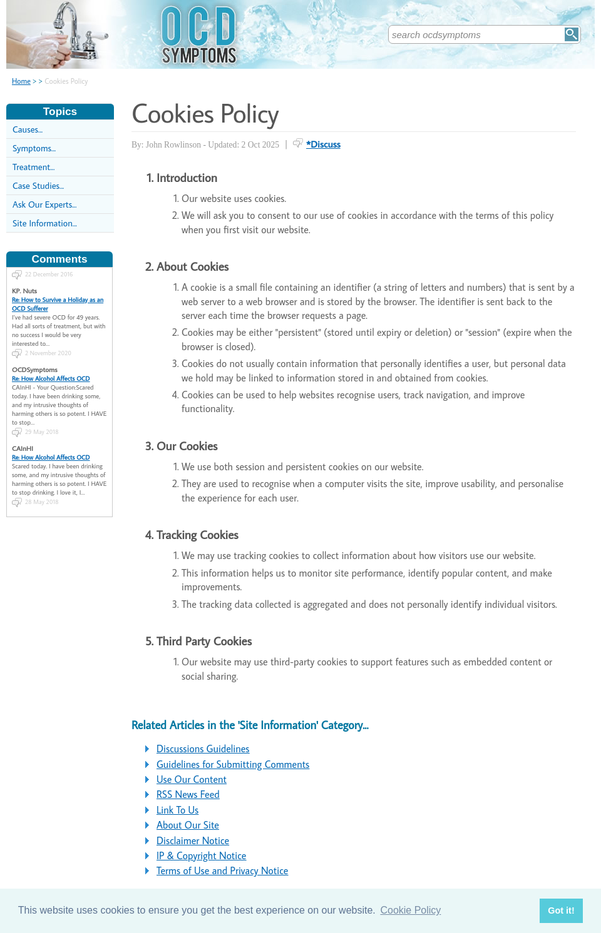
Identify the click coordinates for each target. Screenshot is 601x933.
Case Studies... (38, 185)
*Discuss (323, 144)
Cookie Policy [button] (410, 910)
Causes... (28, 129)
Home (21, 81)
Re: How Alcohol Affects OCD (51, 372)
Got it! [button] (561, 910)
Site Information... (45, 223)
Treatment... (33, 167)
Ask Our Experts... (44, 204)
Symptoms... (34, 148)
